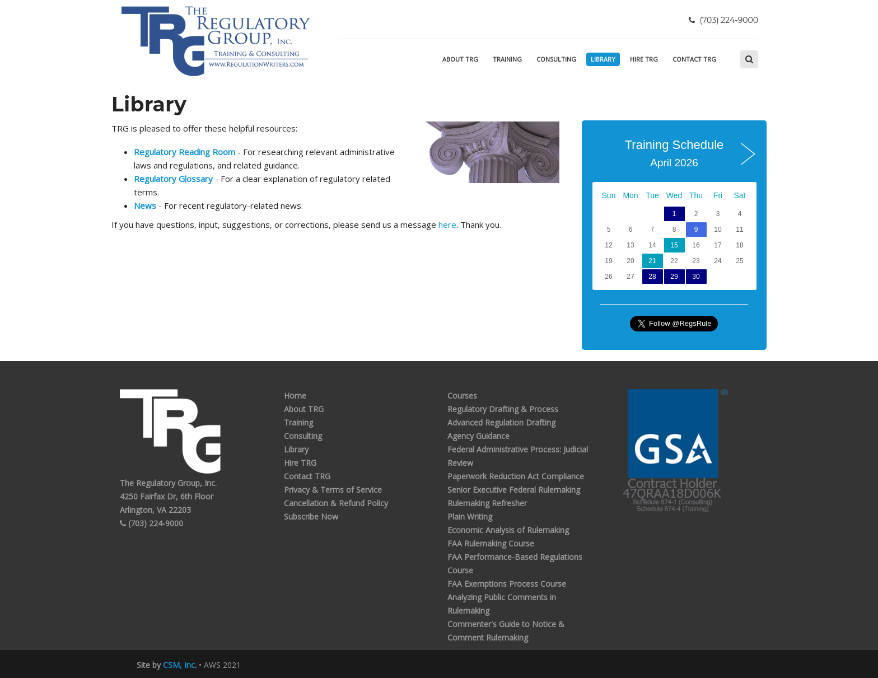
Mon (630, 195)
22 (674, 261)
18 (739, 245)
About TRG (460, 59)
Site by (166, 665)
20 (630, 261)
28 (652, 276)
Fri (717, 195)
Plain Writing (469, 516)
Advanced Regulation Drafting (501, 422)
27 (630, 276)
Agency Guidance (478, 436)
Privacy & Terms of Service (333, 489)
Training (507, 59)
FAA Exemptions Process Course (506, 583)
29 (674, 276)
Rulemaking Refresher (487, 503)
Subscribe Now (311, 516)
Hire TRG (644, 59)
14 (652, 245)
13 (630, 245)
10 (717, 229)
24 (717, 261)
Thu (696, 195)
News (145, 205)
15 (674, 245)
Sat (739, 195)
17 (717, 245)
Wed (674, 195)
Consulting (556, 59)
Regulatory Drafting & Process (502, 409)
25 (739, 261)
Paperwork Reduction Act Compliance (515, 476)
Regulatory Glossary (173, 178)
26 (608, 276)
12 (608, 245)
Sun (609, 195)
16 (695, 245)
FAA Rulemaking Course (490, 543)
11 (739, 229)
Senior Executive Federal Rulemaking (513, 489)
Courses (462, 395)
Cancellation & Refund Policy (336, 503)
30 (695, 276)
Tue (652, 195)
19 (608, 261)
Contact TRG (694, 59)
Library (603, 59)
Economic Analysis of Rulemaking (508, 530)
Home (295, 395)
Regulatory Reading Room (184, 151)
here (447, 224)
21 (652, 261)
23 (695, 261)
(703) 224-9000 (151, 523)
